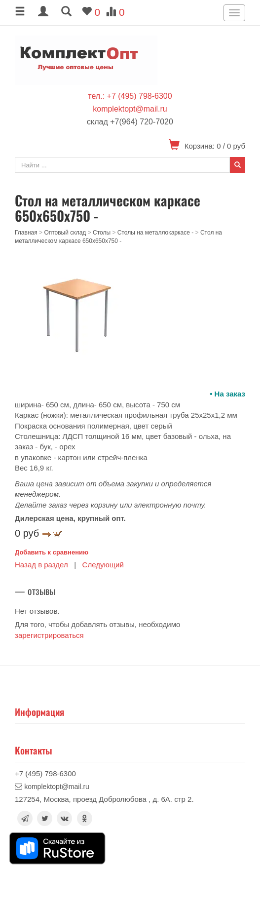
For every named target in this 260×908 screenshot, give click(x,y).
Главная (26, 232)
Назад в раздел (41, 564)
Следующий (103, 564)
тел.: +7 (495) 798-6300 (130, 96)
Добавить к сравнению (51, 552)
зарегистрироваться (49, 635)
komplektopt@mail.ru (130, 109)
